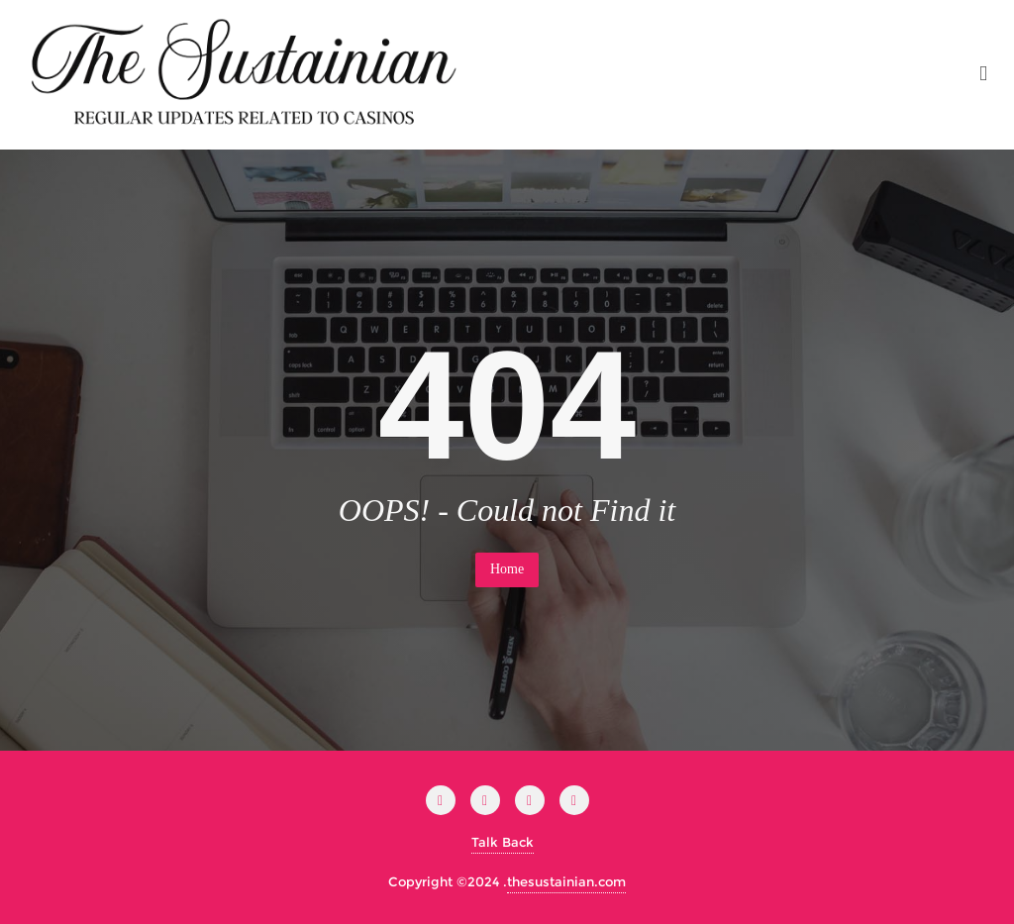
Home (507, 569)
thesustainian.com (566, 881)
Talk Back (502, 842)
